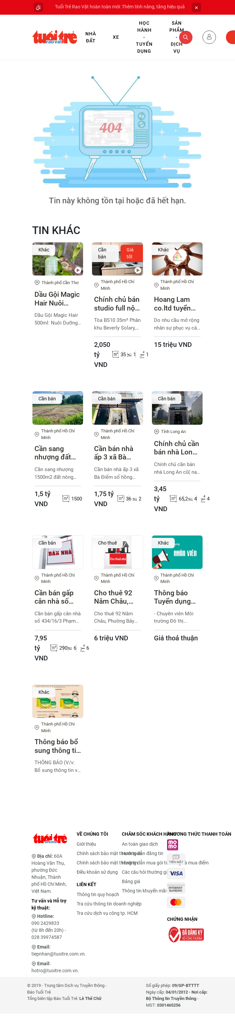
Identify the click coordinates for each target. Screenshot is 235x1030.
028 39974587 (46, 937)
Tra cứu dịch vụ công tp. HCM (107, 913)
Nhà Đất (90, 37)
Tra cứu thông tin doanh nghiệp (109, 903)
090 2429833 (45, 923)
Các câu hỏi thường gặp (146, 872)
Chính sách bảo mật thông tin (107, 862)
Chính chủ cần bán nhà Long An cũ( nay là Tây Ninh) (176, 448)
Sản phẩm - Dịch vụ (176, 37)
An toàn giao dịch (140, 844)
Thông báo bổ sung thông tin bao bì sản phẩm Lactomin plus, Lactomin (57, 746)
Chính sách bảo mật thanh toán (109, 853)
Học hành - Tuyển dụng (144, 37)
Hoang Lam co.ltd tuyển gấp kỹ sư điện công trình (177, 303)
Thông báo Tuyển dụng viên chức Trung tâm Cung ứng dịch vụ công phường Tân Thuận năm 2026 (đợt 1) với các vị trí (177, 597)
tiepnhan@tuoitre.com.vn (58, 954)
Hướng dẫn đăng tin (142, 853)
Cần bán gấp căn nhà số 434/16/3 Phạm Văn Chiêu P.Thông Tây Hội (57, 597)
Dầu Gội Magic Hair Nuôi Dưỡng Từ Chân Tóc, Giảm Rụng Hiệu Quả (57, 298)
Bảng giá (131, 881)
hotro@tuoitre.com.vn (54, 970)
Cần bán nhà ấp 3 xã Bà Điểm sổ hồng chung (115, 453)
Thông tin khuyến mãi (144, 890)
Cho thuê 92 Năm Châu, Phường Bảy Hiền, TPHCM (115, 597)
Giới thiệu (86, 844)
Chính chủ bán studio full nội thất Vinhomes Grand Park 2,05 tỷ (117, 303)
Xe (116, 37)
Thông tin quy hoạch (98, 894)
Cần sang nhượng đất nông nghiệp (54, 453)
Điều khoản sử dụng (97, 872)
